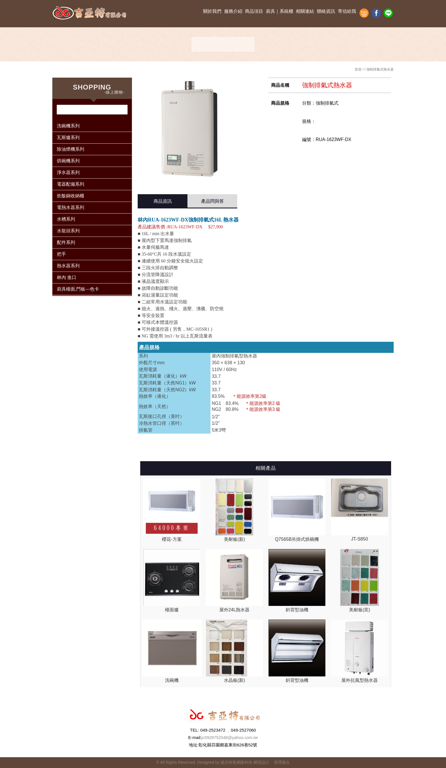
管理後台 (282, 762)
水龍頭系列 (68, 230)
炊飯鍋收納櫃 (70, 195)
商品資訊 (163, 201)
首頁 (358, 69)
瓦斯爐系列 (68, 137)
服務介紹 (233, 11)
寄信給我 (347, 11)
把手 (61, 254)
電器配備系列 (70, 184)
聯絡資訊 (326, 11)
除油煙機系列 (70, 149)
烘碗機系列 (68, 160)
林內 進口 (66, 277)
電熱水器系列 (70, 207)
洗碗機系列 (68, 125)
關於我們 (212, 11)
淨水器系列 (68, 172)
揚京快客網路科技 (236, 762)
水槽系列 (66, 219)
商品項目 (254, 11)
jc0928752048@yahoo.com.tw (229, 737)
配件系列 (66, 242)
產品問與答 (212, 201)
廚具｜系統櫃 (279, 11)
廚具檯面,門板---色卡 (78, 289)
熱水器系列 (68, 265)
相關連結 (305, 11)
